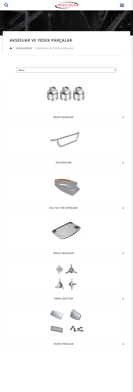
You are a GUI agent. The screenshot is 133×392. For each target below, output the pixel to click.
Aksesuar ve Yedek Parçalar (54, 48)
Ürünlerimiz (24, 48)
